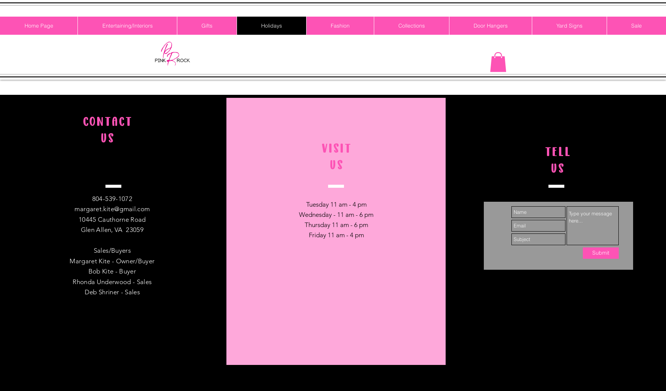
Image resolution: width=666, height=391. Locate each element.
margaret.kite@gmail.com (112, 209)
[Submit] (601, 253)
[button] (498, 62)
